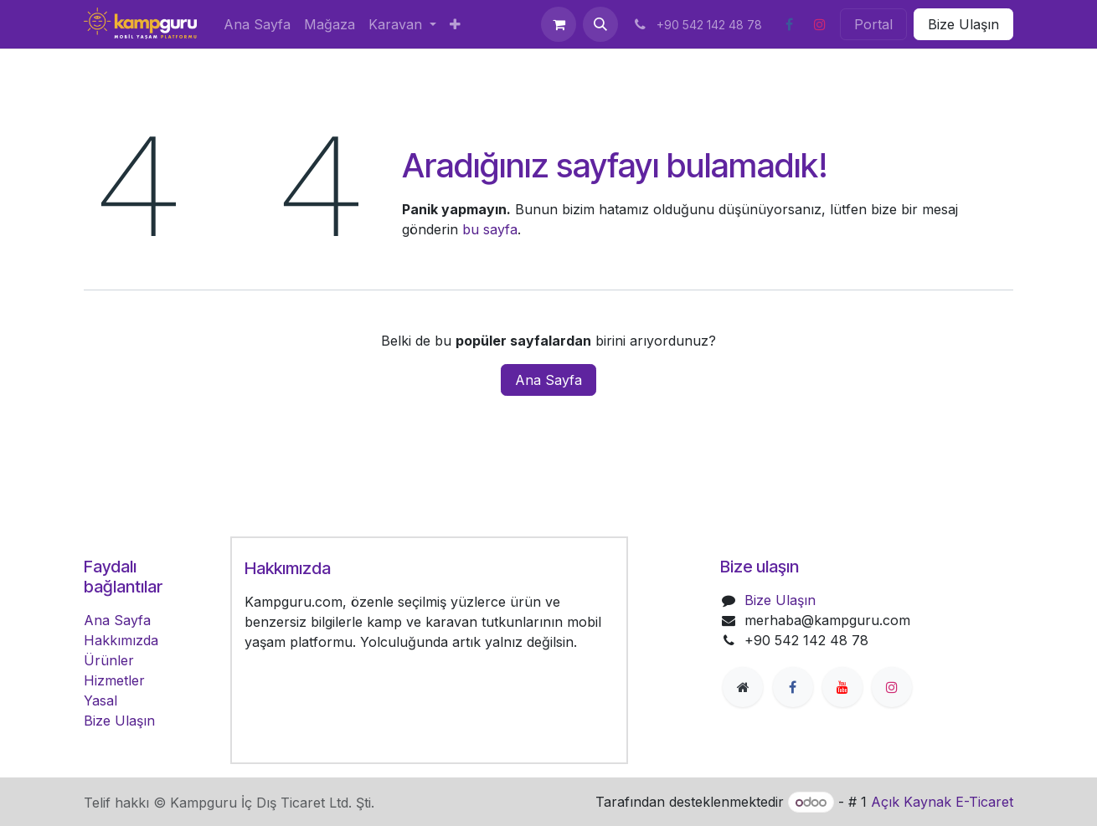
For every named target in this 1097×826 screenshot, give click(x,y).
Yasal (100, 700)
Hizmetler (114, 680)
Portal (873, 24)
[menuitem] (257, 24)
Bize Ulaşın (963, 24)
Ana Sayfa (548, 380)
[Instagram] (819, 24)
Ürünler (109, 660)
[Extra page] (743, 687)
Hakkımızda (121, 640)
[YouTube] (842, 687)
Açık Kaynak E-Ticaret (942, 801)
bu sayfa (490, 229)
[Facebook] (788, 24)
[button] (600, 24)
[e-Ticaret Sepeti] (558, 24)
